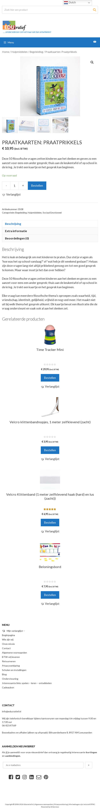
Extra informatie (16, 231)
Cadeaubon (8, 687)
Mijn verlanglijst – (13, 630)
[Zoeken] (94, 9)
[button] (11, 194)
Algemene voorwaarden (14, 652)
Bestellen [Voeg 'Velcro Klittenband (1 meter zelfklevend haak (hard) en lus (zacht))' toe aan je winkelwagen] (50, 522)
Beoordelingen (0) (17, 238)
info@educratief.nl (11, 711)
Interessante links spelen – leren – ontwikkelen (27, 683)
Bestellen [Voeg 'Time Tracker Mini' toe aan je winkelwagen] (50, 378)
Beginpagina (8, 635)
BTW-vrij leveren (11, 656)
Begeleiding (36, 51)
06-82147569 (9, 725)
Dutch (70, 3)
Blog (4, 674)
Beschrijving (13, 224)
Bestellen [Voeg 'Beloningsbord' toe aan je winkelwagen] (50, 595)
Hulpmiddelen (19, 51)
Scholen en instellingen (14, 670)
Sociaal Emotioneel (52, 212)
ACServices (55, 807)
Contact (6, 648)
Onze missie (8, 643)
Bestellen (37, 185)
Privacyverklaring (11, 665)
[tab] (50, 223)
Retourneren (9, 661)
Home (5, 51)
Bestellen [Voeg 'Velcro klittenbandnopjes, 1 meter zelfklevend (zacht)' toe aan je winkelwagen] (50, 450)
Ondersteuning (10, 678)
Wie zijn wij (7, 639)
